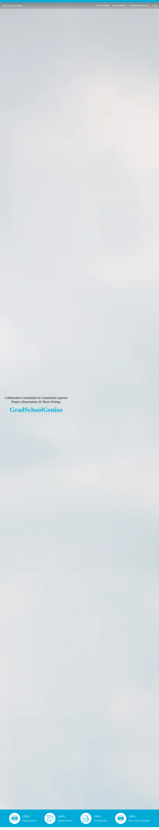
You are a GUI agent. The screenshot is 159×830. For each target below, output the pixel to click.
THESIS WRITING (119, 5)
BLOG (155, 5)
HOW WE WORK (102, 5)
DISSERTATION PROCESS (139, 5)
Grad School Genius (12, 5)
